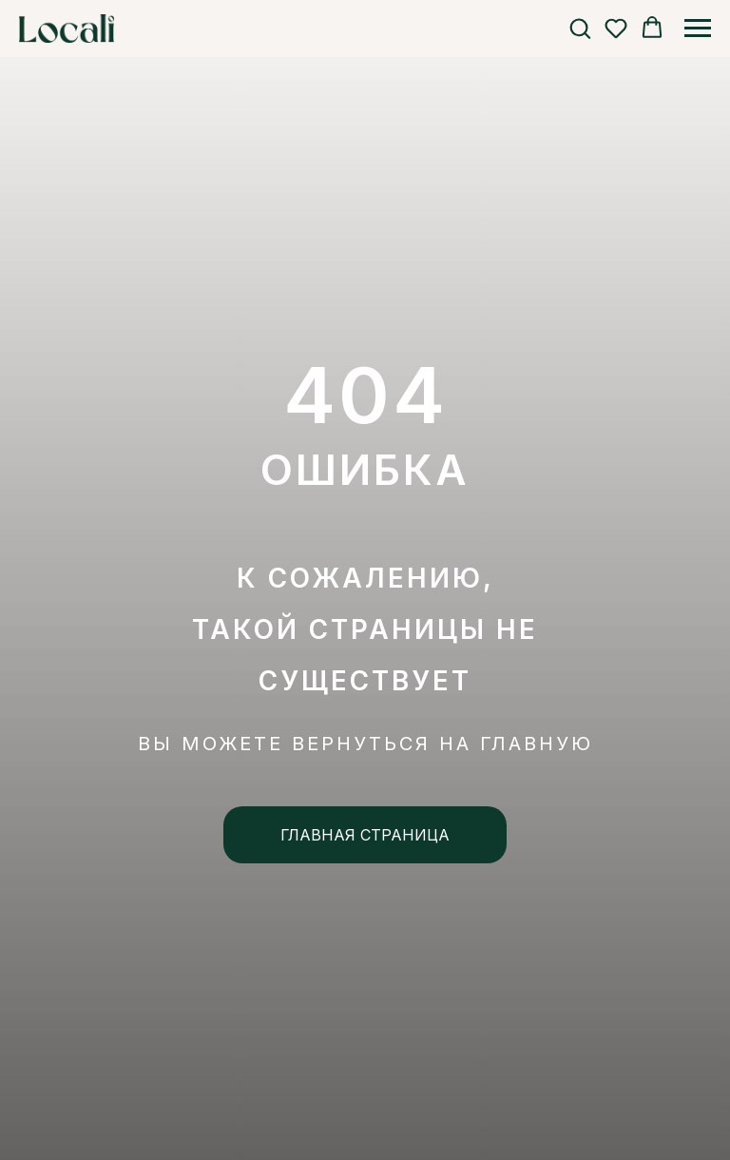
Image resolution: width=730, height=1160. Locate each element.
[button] (579, 27)
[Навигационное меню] (697, 28)
